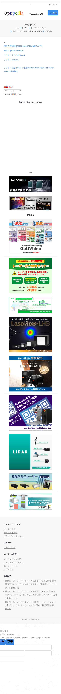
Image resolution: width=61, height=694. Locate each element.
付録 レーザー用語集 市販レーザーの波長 (27, 31)
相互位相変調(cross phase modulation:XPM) (23, 46)
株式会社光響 (9, 529)
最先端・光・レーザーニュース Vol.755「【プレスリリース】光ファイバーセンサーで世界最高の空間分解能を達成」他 (30, 605)
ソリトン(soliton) (11, 60)
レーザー (25, 28)
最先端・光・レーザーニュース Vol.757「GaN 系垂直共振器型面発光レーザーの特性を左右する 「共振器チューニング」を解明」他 (30, 584)
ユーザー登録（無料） (13, 563)
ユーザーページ (10, 566)
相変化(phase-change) (13, 51)
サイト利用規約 (10, 533)
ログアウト (8, 569)
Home (17, 28)
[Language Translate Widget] (12, 90)
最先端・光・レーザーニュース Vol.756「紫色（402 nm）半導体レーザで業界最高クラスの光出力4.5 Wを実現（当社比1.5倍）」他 (31, 594)
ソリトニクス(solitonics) (14, 55)
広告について (9, 548)
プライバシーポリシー (13, 536)
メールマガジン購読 (12, 559)
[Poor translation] (10, 642)
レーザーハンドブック (38, 28)
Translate (16, 94)
